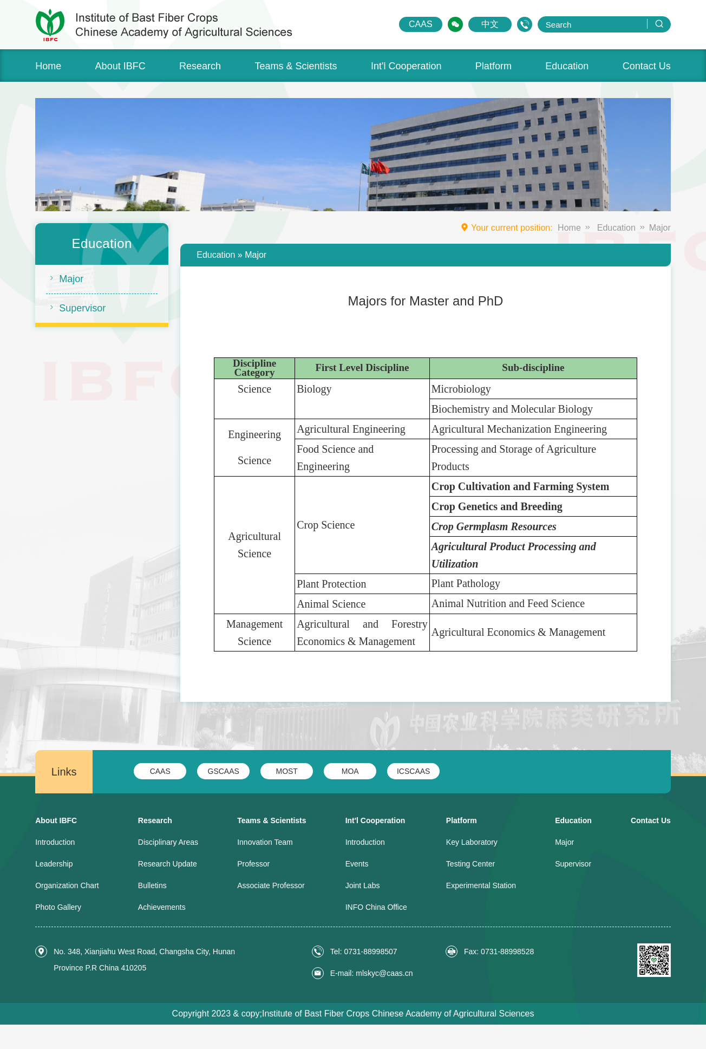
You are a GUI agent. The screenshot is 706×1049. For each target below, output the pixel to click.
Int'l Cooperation (406, 66)
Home (48, 66)
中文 (490, 24)
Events (357, 863)
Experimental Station (481, 885)
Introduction (55, 842)
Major (64, 278)
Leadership (54, 863)
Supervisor (76, 307)
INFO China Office (376, 907)
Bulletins (152, 885)
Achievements (162, 907)
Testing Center (470, 863)
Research (200, 66)
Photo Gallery (58, 907)
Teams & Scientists (295, 66)
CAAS (421, 24)
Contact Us (647, 66)
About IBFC (120, 66)
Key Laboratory (472, 842)
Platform (493, 66)
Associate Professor (271, 885)
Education (567, 66)
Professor (253, 863)
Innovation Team (264, 842)
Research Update (167, 863)
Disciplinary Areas (168, 842)
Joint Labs (362, 885)
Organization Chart (67, 885)
